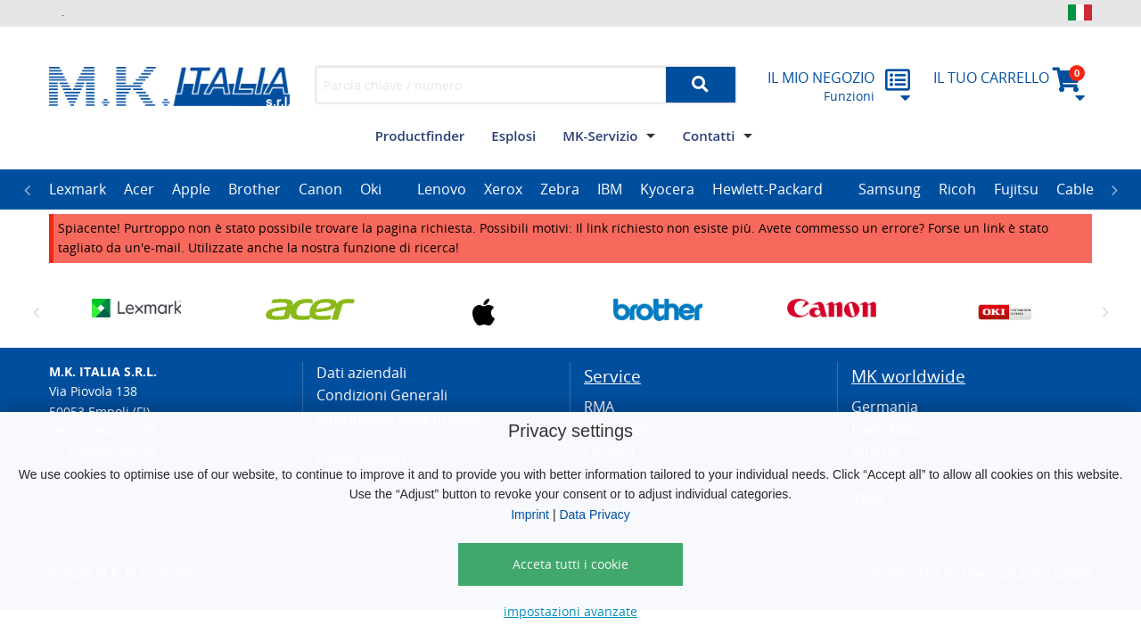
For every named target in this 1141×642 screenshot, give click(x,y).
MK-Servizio (599, 135)
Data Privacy (594, 514)
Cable (1075, 189)
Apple (191, 189)
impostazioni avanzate (570, 611)
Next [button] (1114, 190)
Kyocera (667, 189)
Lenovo (441, 189)
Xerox (503, 189)
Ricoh (957, 189)
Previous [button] (27, 190)
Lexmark (77, 189)
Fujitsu (1016, 189)
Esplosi (513, 135)
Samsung (889, 189)
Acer (139, 189)
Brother (254, 189)
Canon (320, 189)
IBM (609, 189)
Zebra (559, 189)
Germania (884, 406)
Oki (371, 189)
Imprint (530, 514)
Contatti (708, 135)
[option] (77, 189)
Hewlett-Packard (767, 189)
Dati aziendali (361, 373)
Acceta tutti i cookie (570, 564)
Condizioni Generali (381, 395)
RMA (599, 406)
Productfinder (420, 135)
